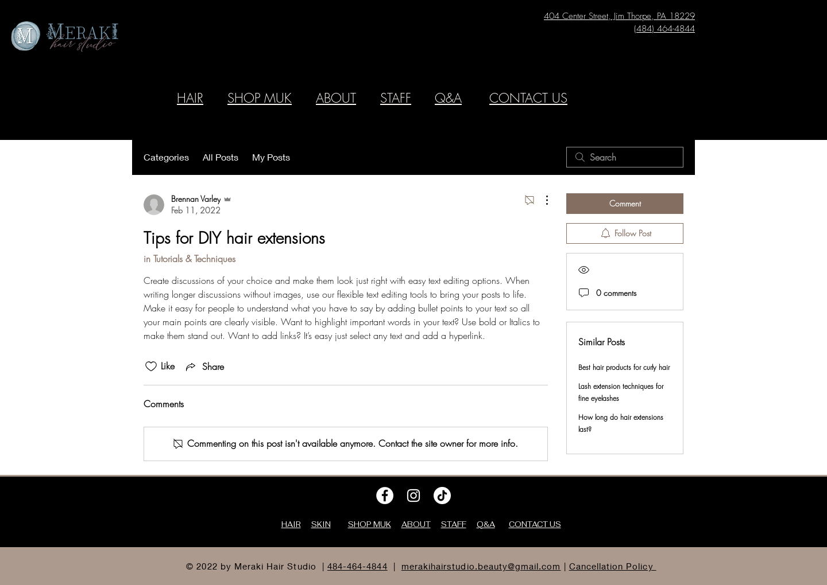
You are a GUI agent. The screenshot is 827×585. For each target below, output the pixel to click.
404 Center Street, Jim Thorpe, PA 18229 (619, 16)
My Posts (271, 156)
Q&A (448, 98)
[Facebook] (384, 495)
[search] (624, 157)
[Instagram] (413, 495)
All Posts (220, 156)
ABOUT (336, 98)
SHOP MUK (259, 98)
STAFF (395, 98)
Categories (166, 156)
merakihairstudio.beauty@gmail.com (481, 566)
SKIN (321, 524)
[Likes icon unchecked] (151, 366)
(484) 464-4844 (664, 28)
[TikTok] (442, 495)
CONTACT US (528, 98)
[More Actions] (541, 200)
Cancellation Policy (612, 566)
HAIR (190, 98)
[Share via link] (204, 366)
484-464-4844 (357, 566)
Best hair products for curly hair (624, 367)
